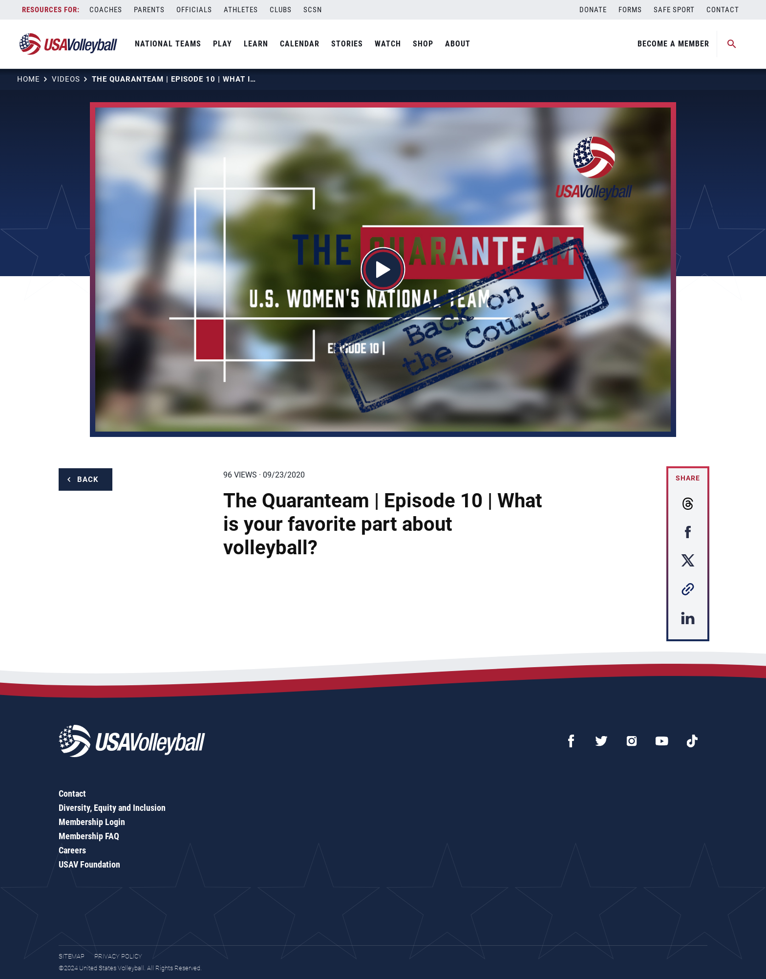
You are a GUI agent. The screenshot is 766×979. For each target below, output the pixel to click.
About (457, 43)
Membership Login (92, 822)
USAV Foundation (89, 864)
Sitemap (72, 956)
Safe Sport (674, 9)
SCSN (312, 9)
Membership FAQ (89, 836)
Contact (722, 9)
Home (28, 79)
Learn (256, 43)
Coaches (105, 9)
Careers (72, 850)
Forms (630, 9)
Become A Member (673, 43)
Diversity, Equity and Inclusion (112, 808)
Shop (423, 43)
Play (222, 43)
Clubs (281, 9)
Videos (66, 79)
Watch (388, 43)
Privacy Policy (118, 956)
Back (88, 479)
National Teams (168, 43)
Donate (593, 9)
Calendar (299, 43)
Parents (149, 9)
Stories (347, 43)
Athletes (241, 9)
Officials (194, 9)
